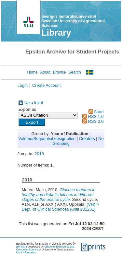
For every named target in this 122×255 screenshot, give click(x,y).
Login (23, 85)
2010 (39, 153)
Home (32, 72)
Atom (98, 111)
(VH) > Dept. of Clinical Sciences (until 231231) (60, 207)
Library (56, 33)
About (45, 72)
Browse (59, 72)
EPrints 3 (21, 246)
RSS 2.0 (96, 121)
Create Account (46, 85)
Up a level (33, 102)
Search (75, 72)
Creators (87, 138)
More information (26, 252)
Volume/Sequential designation (46, 138)
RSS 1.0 (96, 116)
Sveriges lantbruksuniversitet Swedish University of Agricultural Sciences (73, 21)
